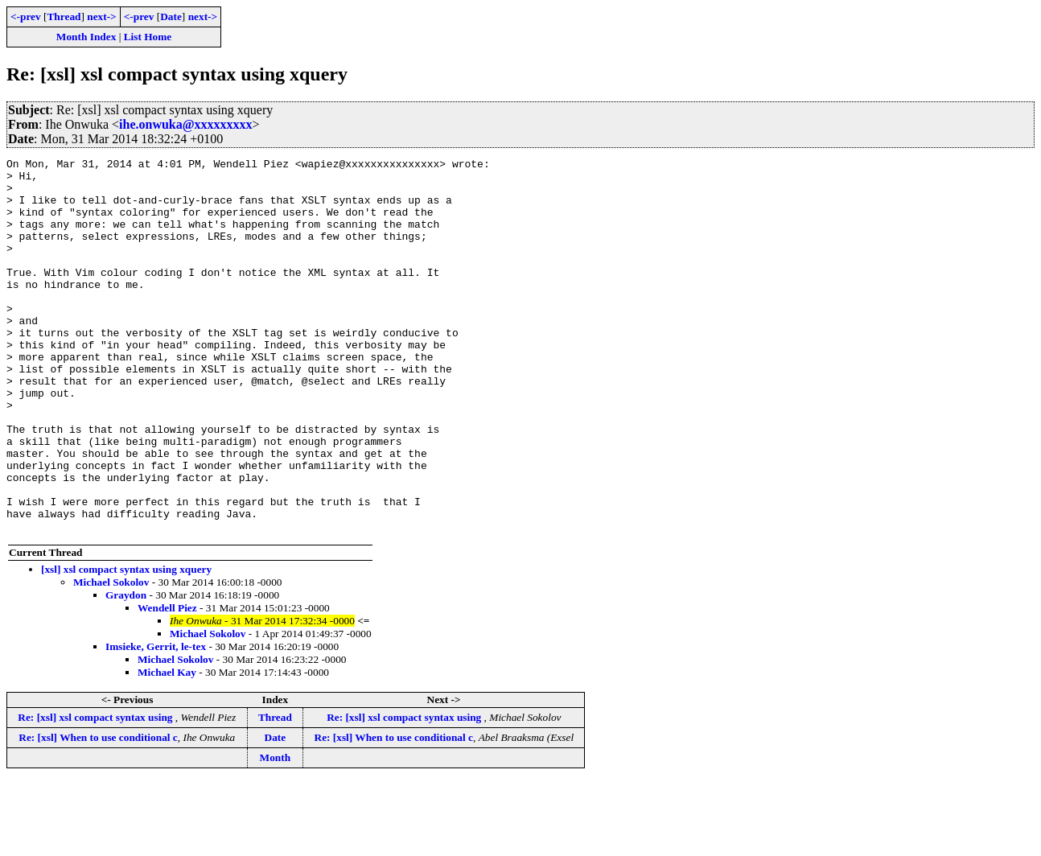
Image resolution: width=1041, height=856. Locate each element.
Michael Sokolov (111, 657)
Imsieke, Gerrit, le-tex (155, 721)
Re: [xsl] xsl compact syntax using (96, 792)
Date (171, 16)
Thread (63, 16)
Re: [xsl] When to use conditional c (98, 812)
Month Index (86, 37)
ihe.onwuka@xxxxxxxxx (186, 124)
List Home (148, 37)
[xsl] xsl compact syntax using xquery (126, 644)
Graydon (125, 670)
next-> (101, 16)
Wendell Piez (167, 683)
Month (275, 832)
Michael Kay (167, 747)
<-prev (25, 16)
